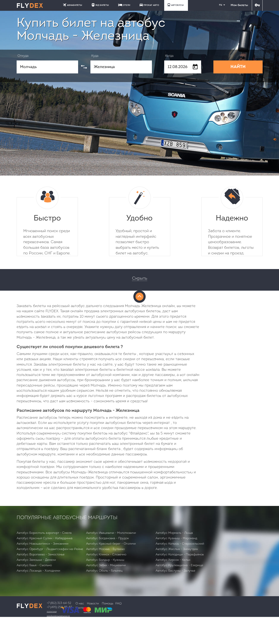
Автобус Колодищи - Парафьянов (180, 554)
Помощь (107, 603)
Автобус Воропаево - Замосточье (41, 554)
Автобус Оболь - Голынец (104, 570)
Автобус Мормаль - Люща (174, 533)
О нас (80, 603)
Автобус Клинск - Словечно (106, 554)
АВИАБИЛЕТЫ (72, 4)
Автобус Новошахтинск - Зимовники (42, 543)
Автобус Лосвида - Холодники (38, 570)
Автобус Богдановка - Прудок (107, 538)
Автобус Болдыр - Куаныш (105, 560)
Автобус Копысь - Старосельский (180, 543)
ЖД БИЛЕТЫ (100, 4)
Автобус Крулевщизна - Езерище (179, 565)
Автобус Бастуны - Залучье (175, 570)
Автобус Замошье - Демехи (36, 560)
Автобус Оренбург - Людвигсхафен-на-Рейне (50, 549)
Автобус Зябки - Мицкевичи (106, 565)
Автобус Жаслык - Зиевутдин (177, 549)
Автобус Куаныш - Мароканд (176, 538)
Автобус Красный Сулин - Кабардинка (45, 538)
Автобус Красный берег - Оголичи (111, 543)
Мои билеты (239, 5)
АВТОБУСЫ (175, 4)
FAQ (118, 603)
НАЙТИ (238, 67)
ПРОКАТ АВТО (149, 4)
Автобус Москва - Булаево (105, 549)
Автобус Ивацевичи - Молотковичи (111, 533)
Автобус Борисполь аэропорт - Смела (44, 533)
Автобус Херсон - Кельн (173, 560)
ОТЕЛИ (124, 5)
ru (220, 4)
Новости (93, 603)
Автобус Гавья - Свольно (34, 565)
